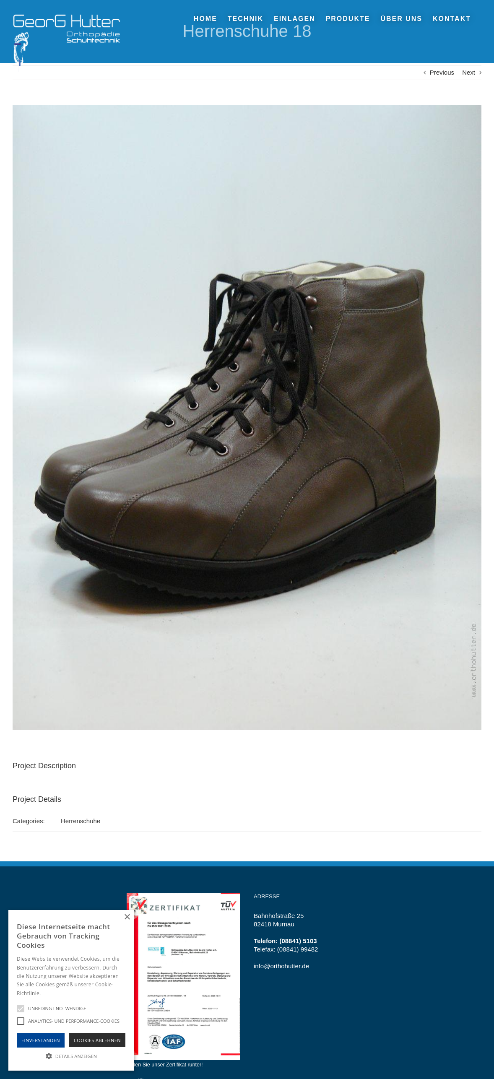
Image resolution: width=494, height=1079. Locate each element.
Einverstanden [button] (40, 1040)
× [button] (127, 917)
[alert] (71, 990)
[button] (71, 1056)
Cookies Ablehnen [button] (97, 1040)
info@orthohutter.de (281, 966)
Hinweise (52, 993)
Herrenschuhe (80, 820)
